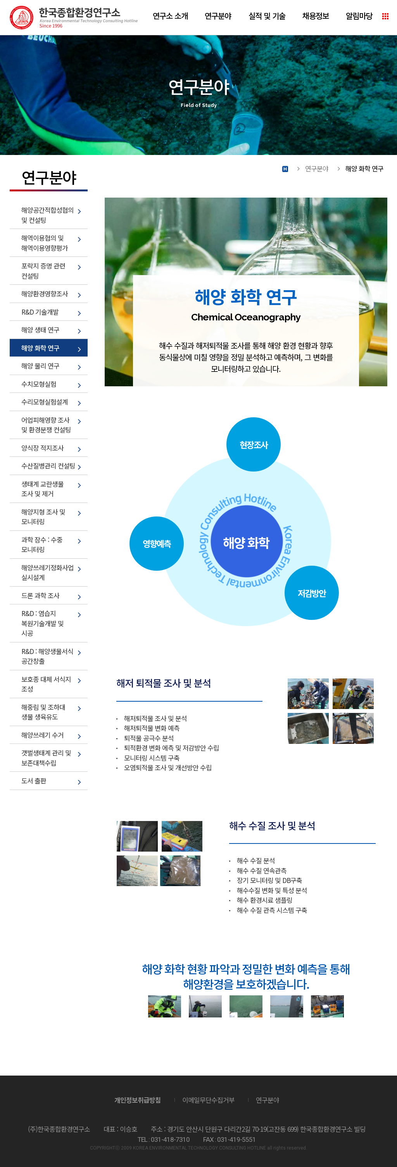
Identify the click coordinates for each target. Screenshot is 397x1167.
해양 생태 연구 (40, 329)
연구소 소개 (170, 15)
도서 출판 (33, 780)
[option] (164, 1006)
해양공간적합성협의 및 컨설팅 (47, 215)
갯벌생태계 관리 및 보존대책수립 (46, 758)
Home (285, 169)
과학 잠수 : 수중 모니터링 (41, 544)
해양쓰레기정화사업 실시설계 (47, 572)
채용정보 (315, 15)
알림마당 (359, 15)
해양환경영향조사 (44, 293)
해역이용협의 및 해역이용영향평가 (44, 243)
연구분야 (218, 15)
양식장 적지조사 (42, 448)
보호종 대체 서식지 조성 (46, 684)
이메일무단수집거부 (208, 1100)
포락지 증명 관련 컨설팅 (43, 271)
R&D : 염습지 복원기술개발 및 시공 (42, 623)
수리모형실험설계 (44, 401)
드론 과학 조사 (40, 595)
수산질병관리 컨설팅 (48, 465)
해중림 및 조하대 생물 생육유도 (43, 712)
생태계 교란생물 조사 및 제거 (42, 489)
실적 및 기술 (267, 15)
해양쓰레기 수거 (42, 735)
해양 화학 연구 (40, 348)
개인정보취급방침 (137, 1100)
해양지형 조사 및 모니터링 (43, 517)
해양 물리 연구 (40, 365)
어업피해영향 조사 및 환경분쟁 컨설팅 (46, 425)
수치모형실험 (38, 384)
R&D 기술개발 (40, 312)
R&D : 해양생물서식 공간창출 (47, 656)
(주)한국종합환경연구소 (74, 17)
